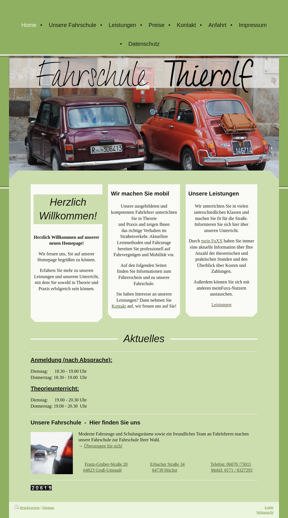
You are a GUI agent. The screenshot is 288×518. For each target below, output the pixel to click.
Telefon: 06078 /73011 (230, 464)
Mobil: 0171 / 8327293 (232, 470)
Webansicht (264, 512)
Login (269, 507)
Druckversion (27, 507)
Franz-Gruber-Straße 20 (106, 464)
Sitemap (48, 507)
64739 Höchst (164, 470)
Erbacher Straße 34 (167, 464)
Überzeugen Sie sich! (103, 446)
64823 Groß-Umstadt (102, 470)
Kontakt (119, 306)
